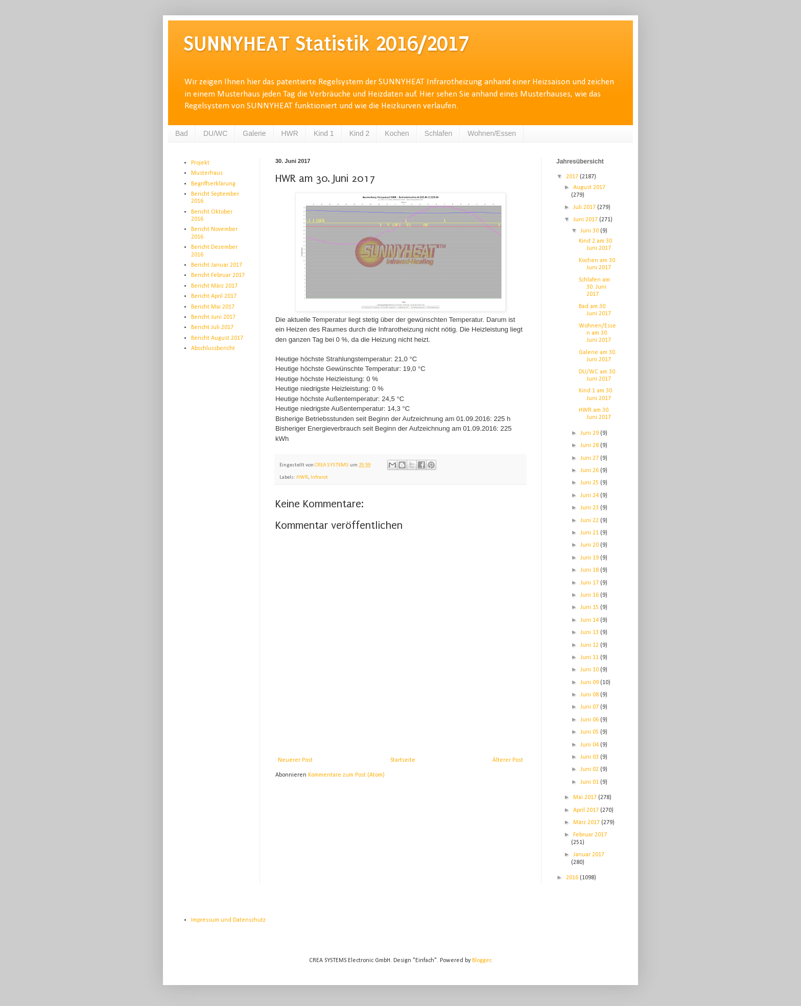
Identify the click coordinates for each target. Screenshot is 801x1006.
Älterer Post (507, 760)
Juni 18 (590, 570)
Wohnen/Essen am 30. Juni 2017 (597, 333)
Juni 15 (590, 607)
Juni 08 (590, 695)
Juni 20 (590, 545)
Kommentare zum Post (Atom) (346, 775)
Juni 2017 (586, 220)
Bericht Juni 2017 (213, 317)
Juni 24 (590, 496)
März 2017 (587, 823)
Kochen (397, 133)
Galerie (254, 133)
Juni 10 (590, 670)
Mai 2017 (585, 797)
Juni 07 (590, 707)
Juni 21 (590, 533)
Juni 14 (590, 620)
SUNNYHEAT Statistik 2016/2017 (326, 44)
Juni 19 (590, 558)
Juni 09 (590, 683)
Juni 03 (590, 757)
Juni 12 (590, 645)
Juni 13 (590, 632)
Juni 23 (590, 508)
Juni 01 (590, 782)
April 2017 (586, 810)
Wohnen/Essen (491, 133)
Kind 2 (359, 133)
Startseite (402, 760)
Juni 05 (590, 732)
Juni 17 (590, 583)
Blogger (481, 960)
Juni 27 (590, 458)
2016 (573, 878)
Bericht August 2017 (217, 338)
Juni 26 (590, 470)
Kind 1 (324, 133)
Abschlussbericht (213, 348)
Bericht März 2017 (214, 286)
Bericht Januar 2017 (216, 265)
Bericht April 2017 (214, 296)
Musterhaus (207, 173)
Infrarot (319, 477)
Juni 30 (590, 231)
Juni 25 (590, 483)
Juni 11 (590, 657)
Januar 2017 (588, 855)
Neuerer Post (295, 760)
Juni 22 (590, 521)
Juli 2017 (585, 207)
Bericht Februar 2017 (218, 275)
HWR (289, 133)
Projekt (200, 163)
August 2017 (589, 187)
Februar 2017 (590, 835)
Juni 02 (590, 769)
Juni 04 (590, 745)
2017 (573, 177)
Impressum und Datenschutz (228, 920)
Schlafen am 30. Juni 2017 (594, 287)
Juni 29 (590, 433)
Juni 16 (590, 595)
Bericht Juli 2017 (212, 327)
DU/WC (215, 133)
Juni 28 (590, 445)
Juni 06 (590, 720)
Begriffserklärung (213, 184)
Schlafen (438, 133)
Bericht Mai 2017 (212, 307)
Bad (181, 133)
